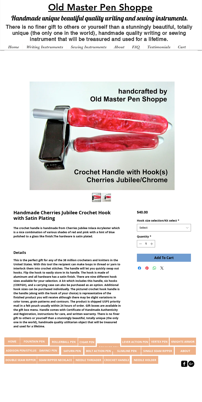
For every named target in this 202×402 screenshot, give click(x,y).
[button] (44, 47)
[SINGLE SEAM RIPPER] (157, 351)
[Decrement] (139, 243)
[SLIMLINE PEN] (127, 351)
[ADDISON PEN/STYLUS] (21, 350)
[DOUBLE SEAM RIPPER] (20, 360)
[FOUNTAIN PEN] (34, 341)
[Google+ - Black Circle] (191, 364)
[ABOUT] (185, 351)
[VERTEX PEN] (159, 341)
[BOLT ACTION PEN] (98, 351)
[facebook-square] (184, 364)
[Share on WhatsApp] (154, 268)
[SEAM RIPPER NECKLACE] (55, 360)
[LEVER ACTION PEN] (135, 342)
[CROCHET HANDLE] (116, 360)
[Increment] (152, 243)
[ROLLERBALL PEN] (64, 342)
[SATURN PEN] (72, 351)
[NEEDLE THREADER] (88, 360)
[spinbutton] (146, 243)
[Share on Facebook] (139, 268)
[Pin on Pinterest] (147, 268)
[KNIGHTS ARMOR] (183, 341)
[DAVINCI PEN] (48, 350)
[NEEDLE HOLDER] (145, 360)
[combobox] (164, 227)
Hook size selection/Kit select (158, 220)
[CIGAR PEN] (87, 342)
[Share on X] (162, 268)
